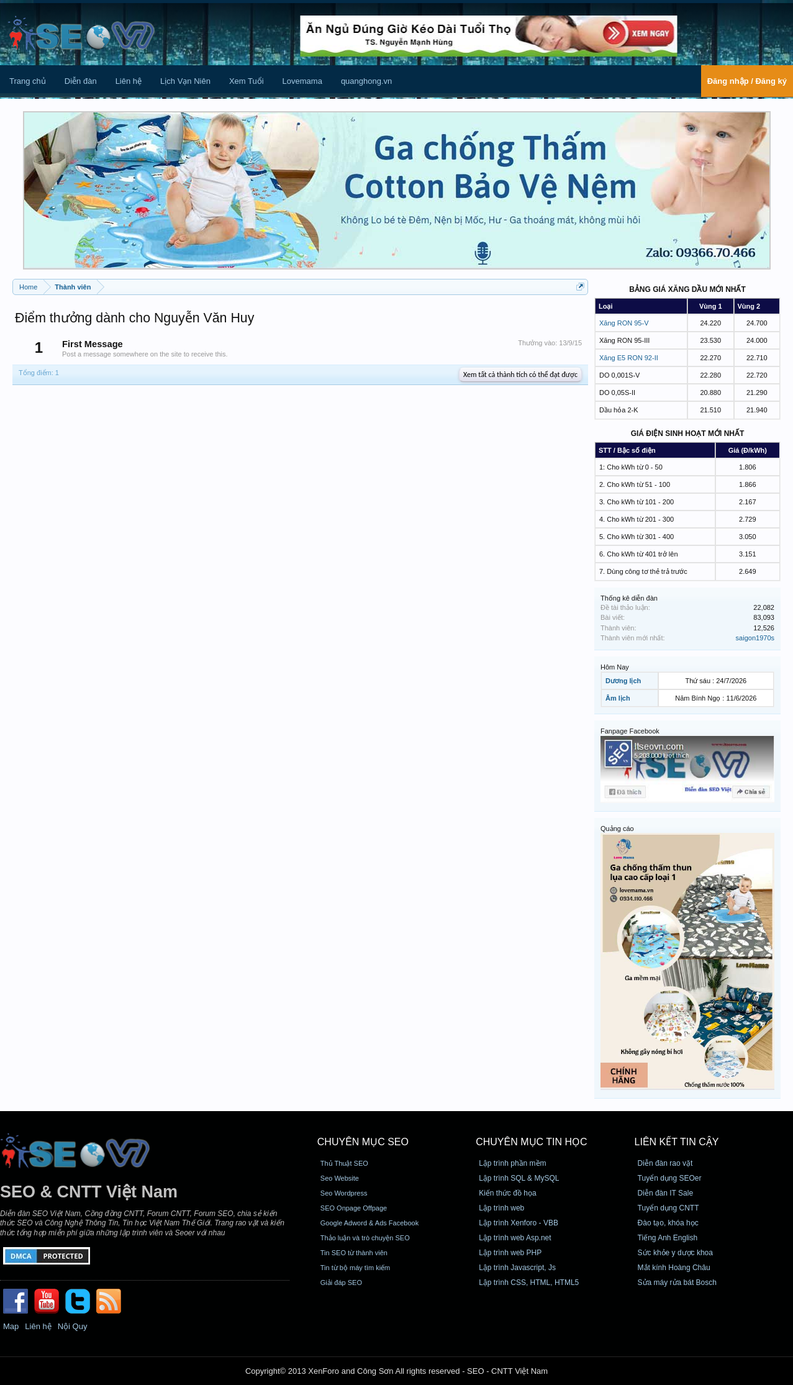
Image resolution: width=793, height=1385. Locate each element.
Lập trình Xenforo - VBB (518, 1223)
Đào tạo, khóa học (668, 1223)
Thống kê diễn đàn (629, 598)
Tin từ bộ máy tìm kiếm (355, 1267)
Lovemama (302, 81)
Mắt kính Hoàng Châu (674, 1267)
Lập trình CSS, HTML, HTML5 (529, 1282)
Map (11, 1326)
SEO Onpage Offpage (353, 1208)
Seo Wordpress (344, 1193)
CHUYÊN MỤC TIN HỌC (531, 1142)
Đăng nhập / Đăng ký (747, 81)
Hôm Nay (614, 667)
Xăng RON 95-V (623, 323)
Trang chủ (27, 81)
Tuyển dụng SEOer (670, 1178)
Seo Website (339, 1178)
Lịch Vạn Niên (185, 81)
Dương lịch (623, 680)
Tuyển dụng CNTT (668, 1208)
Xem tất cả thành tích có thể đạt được (520, 374)
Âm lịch (617, 698)
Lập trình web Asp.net (515, 1237)
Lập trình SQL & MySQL (519, 1178)
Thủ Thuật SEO (344, 1163)
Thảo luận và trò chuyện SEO (365, 1238)
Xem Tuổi (246, 81)
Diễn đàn (81, 81)
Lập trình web (501, 1208)
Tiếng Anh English (668, 1237)
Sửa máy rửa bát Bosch (677, 1282)
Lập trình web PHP (510, 1252)
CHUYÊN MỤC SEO (363, 1142)
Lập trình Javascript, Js (517, 1267)
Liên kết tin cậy (677, 1142)
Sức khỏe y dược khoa (675, 1252)
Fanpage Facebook (629, 731)
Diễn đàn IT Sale (666, 1193)
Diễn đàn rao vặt (665, 1163)
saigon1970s (755, 638)
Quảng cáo (617, 828)
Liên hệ (129, 81)
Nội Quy (73, 1326)
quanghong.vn (366, 81)
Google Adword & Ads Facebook (369, 1223)
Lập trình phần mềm (512, 1163)
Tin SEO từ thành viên (353, 1252)
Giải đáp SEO (341, 1282)
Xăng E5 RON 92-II (628, 357)
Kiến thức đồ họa (507, 1193)
